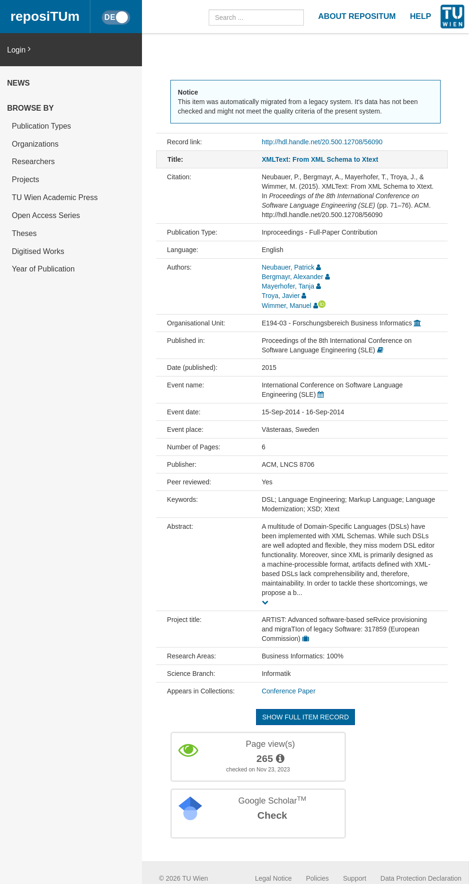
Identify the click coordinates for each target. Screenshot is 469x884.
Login (19, 49)
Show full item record (305, 717)
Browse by (30, 108)
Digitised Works (38, 251)
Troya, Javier (281, 295)
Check (272, 815)
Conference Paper (289, 691)
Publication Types (41, 126)
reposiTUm (45, 16)
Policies (317, 878)
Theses (24, 233)
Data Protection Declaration (421, 878)
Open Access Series (46, 215)
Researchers (33, 162)
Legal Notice (273, 878)
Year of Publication (43, 269)
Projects (25, 179)
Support (354, 878)
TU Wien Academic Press (54, 197)
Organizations (35, 144)
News (18, 83)
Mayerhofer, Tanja (288, 286)
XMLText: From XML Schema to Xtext (320, 159)
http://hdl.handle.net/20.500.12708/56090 (322, 142)
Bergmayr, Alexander (292, 276)
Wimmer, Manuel (286, 305)
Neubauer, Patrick (288, 267)
